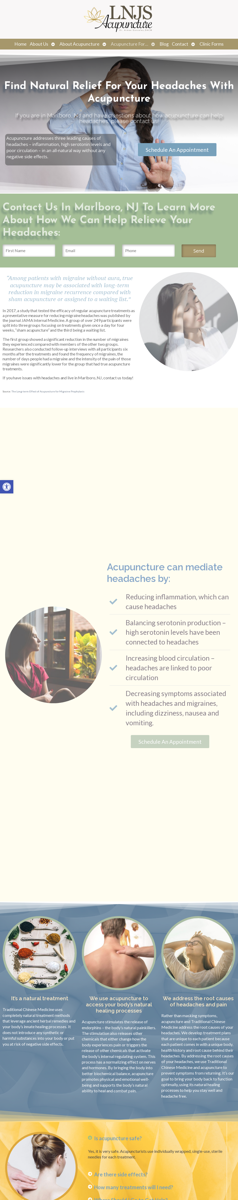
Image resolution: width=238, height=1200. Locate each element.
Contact (180, 44)
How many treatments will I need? (133, 1187)
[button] (6, 486)
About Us (39, 44)
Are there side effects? (121, 1174)
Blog (164, 44)
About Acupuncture (80, 44)
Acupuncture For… (129, 44)
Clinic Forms (212, 44)
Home (20, 44)
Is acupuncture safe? (118, 1138)
